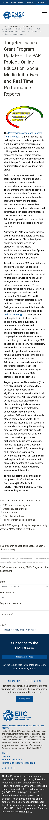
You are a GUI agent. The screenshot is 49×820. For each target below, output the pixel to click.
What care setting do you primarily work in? (21, 500)
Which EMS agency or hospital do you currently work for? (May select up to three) (23, 527)
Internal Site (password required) (19, 763)
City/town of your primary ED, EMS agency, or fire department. (24, 569)
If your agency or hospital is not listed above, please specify (22, 548)
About (6, 2)
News (13, 2)
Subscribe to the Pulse (24, 657)
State (2, 581)
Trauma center (10, 512)
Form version (7, 592)
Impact (21, 2)
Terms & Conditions (12, 759)
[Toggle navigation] (44, 13)
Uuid (3, 625)
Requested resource (10, 603)
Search (30, 2)
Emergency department (15, 509)
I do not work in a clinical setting (19, 520)
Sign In (41, 3)
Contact (6, 756)
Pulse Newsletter (14, 26)
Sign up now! (24, 699)
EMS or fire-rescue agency (16, 505)
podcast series (11, 314)
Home (4, 26)
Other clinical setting (13, 516)
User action (6, 614)
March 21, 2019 (27, 26)
